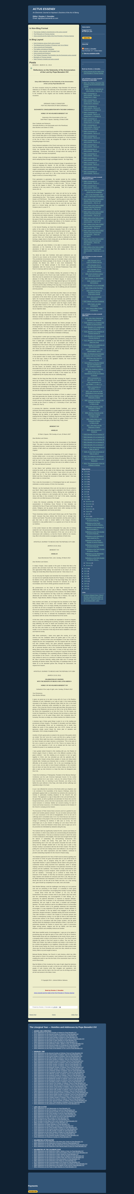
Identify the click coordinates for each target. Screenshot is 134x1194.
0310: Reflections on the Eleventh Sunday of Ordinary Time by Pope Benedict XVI (59, 1067)
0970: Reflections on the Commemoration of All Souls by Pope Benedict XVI (57, 1162)
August (88, 511)
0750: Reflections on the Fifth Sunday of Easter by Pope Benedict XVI (55, 1130)
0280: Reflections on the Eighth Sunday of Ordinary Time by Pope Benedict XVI (58, 1062)
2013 (85, 568)
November (89, 504)
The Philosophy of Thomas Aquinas (44, 34)
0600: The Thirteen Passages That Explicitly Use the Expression (94, 84)
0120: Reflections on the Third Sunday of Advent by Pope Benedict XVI (55, 1035)
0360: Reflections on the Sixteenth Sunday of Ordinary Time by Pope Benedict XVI (59, 1075)
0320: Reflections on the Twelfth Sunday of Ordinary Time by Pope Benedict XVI (58, 1069)
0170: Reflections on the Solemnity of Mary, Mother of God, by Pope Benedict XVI (58, 1043)
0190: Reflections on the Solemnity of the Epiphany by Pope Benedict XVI (56, 1047)
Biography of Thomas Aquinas (42, 57)
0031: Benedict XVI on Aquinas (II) (94, 442)
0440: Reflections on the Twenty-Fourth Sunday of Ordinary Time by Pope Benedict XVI (60, 1088)
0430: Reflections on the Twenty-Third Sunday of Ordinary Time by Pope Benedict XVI (60, 1086)
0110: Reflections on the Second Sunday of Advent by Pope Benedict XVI (56, 1034)
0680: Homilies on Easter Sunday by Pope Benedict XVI (51, 1122)
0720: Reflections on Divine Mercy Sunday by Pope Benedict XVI (53, 1126)
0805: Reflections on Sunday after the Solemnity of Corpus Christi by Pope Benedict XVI (60, 1145)
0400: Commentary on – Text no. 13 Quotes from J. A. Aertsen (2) (92, 108)
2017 (85, 494)
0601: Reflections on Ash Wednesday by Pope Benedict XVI (52, 1108)
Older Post (74, 1014)
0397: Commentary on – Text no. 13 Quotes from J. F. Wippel (92, 127)
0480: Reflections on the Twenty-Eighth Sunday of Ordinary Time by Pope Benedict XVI (60, 1094)
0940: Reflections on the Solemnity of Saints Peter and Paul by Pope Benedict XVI (59, 1157)
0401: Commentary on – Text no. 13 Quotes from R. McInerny (92, 101)
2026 (85, 471)
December (89, 501)
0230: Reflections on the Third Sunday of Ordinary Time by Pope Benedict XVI (57, 1054)
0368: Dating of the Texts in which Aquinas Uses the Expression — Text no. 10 (94, 220)
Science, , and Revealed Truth (47, 51)
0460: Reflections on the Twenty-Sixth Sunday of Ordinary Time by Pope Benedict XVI (60, 1091)
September (89, 509)
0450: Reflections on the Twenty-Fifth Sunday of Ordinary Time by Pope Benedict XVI (60, 1089)
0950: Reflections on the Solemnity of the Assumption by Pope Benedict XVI (57, 1159)
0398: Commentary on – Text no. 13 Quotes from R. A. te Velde (92, 120)
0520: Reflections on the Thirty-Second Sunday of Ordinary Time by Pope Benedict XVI (60, 1100)
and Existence (42, 53)
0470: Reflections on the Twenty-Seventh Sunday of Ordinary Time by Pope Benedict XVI (61, 1092)
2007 (85, 583)
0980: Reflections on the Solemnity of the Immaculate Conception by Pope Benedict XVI (60, 1163)
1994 (85, 589)
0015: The (94, 456)
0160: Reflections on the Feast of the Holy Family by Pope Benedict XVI (55, 1042)
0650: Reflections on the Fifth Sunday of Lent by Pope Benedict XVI (54, 1116)
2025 (85, 474)
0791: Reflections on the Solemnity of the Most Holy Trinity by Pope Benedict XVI (58, 1141)
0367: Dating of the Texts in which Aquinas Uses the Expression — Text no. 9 (94, 226)
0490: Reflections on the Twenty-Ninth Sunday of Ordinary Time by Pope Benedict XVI (60, 1096)
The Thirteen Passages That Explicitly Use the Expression (55, 55)
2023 (85, 479)
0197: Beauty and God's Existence (94, 301)
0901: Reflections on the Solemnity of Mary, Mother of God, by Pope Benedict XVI (58, 1151)
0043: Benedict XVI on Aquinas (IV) (94, 437)
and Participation (43, 47)
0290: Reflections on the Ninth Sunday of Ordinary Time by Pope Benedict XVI (57, 1064)
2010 (85, 576)
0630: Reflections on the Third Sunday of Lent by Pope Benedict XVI (54, 1113)
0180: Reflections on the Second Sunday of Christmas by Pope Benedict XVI (57, 1045)
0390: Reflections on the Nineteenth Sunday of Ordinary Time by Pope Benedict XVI (59, 1080)
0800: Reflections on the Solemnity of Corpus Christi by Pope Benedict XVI (56, 1143)
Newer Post (32, 1014)
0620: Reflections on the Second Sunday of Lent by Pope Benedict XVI (55, 1111)
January (88, 565)
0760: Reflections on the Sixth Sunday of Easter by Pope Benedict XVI (55, 1132)
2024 (85, 476)
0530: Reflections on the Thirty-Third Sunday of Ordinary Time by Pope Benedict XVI (59, 1102)
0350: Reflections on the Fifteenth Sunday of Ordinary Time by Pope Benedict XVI (59, 1073)
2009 (85, 578)
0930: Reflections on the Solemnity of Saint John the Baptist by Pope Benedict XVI (59, 1156)
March (88, 516)
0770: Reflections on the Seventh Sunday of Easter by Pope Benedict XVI (56, 1135)
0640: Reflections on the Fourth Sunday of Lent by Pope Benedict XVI (55, 1114)
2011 (85, 573)
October (88, 506)
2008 (85, 581)
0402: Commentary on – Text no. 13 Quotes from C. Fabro (92, 95)
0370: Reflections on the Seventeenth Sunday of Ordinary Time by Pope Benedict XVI (60, 1077)
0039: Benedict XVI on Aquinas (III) (94, 439)
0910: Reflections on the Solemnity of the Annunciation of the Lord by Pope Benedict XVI (61, 1152)
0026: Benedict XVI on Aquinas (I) (94, 445)
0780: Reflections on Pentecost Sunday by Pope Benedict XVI (53, 1137)
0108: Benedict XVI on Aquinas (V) (94, 434)
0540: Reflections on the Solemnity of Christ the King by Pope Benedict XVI (57, 1103)
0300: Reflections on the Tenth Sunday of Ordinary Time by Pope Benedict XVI (58, 1065)
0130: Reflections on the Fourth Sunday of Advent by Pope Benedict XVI (56, 1037)
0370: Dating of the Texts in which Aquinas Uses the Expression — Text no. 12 (94, 207)
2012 (85, 571)
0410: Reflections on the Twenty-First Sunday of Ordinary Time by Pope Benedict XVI (60, 1083)
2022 (85, 482)
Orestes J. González (90, 48)
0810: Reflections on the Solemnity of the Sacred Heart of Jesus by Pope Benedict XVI (60, 1146)
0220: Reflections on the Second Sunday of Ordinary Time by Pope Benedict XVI (58, 1053)
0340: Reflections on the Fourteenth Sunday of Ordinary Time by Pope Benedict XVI (59, 1072)
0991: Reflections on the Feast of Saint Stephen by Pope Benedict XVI (55, 1167)
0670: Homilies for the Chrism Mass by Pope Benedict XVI (51, 1119)
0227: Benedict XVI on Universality (94, 285)
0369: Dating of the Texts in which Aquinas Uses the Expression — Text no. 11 (94, 213)
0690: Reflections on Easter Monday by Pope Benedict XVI (52, 1124)
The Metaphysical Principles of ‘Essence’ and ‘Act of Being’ (51, 45)
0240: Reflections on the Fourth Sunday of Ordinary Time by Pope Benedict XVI (58, 1056)
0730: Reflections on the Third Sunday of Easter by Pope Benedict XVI (55, 1127)
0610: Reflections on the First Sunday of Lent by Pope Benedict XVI (54, 1110)
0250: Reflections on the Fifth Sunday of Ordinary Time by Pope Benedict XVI (57, 1058)
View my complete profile (92, 53)
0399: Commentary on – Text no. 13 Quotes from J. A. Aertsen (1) (92, 114)
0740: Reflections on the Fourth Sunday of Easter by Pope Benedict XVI (56, 1129)
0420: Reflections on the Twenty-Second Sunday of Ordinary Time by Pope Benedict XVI (61, 1084)
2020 (85, 487)
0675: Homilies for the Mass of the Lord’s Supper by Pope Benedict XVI (55, 1121)
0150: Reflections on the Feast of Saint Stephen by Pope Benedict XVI (55, 1040)
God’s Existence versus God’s (47, 43)
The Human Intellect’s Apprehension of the (50, 32)
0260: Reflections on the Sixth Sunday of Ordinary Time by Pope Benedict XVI (57, 1059)
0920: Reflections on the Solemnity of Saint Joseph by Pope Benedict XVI (56, 1154)
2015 (85, 497)
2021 (85, 484)
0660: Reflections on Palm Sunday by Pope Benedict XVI (51, 1118)
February (88, 563)
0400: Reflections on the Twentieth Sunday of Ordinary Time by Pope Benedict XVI (59, 1081)
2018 (85, 492)
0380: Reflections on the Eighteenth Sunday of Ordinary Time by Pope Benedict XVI (59, 1078)
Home (54, 1014)
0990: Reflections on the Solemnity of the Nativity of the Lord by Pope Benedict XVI (59, 1165)
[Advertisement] (52, 1179)
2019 (85, 489)
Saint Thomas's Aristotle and (46, 59)
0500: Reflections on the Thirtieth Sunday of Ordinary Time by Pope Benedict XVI (58, 1097)
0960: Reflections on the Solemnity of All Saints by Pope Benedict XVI (55, 1160)
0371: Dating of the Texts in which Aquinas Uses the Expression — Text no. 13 (94, 201)
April (87, 514)
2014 (85, 499)
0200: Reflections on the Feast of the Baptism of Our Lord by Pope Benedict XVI (58, 1048)
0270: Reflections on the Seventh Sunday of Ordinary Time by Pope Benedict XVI (58, 1061)
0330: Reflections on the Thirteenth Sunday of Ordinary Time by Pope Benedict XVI (59, 1070)
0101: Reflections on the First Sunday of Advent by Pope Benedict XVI (55, 1032)
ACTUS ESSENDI (44, 9)
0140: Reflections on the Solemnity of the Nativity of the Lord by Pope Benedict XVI (59, 1039)
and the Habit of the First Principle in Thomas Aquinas (54, 36)
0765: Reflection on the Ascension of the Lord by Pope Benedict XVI (54, 1133)
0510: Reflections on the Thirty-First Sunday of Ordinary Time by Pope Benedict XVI (59, 1099)
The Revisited (44, 49)
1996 (85, 586)
